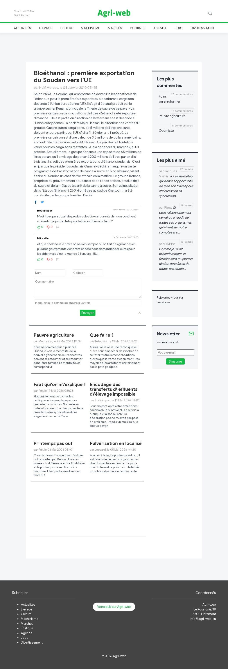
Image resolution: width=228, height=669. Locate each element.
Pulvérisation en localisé (116, 443)
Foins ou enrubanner (169, 98)
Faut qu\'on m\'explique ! (59, 384)
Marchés (115, 28)
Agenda (159, 28)
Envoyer (87, 313)
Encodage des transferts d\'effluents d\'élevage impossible (113, 389)
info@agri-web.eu (203, 619)
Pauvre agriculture (54, 335)
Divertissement (202, 28)
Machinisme (90, 28)
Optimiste (166, 131)
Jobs (179, 28)
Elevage (45, 28)
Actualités (22, 28)
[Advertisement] (114, 47)
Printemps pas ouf (53, 443)
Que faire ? (101, 335)
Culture (66, 28)
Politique (137, 28)
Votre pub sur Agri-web (114, 607)
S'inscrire (175, 361)
